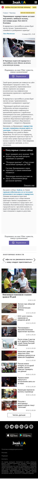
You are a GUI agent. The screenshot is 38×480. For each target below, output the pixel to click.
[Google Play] (25, 435)
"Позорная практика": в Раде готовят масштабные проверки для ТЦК (20, 163)
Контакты (5, 459)
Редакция (5, 456)
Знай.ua (19, 190)
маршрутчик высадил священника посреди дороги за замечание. (18, 128)
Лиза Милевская (9, 33)
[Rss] (7, 427)
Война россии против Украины (17, 7)
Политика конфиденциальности (12, 449)
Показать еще (29, 185)
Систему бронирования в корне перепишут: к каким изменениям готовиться (18, 170)
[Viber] (17, 427)
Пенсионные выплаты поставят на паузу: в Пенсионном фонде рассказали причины (19, 178)
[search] (2, 2)
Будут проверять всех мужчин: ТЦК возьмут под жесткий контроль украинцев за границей (20, 156)
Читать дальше (19, 415)
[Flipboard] (26, 427)
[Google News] (21, 427)
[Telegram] (12, 427)
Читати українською (27, 13)
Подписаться (19, 76)
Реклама (4, 452)
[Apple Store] (12, 435)
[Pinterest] (31, 427)
